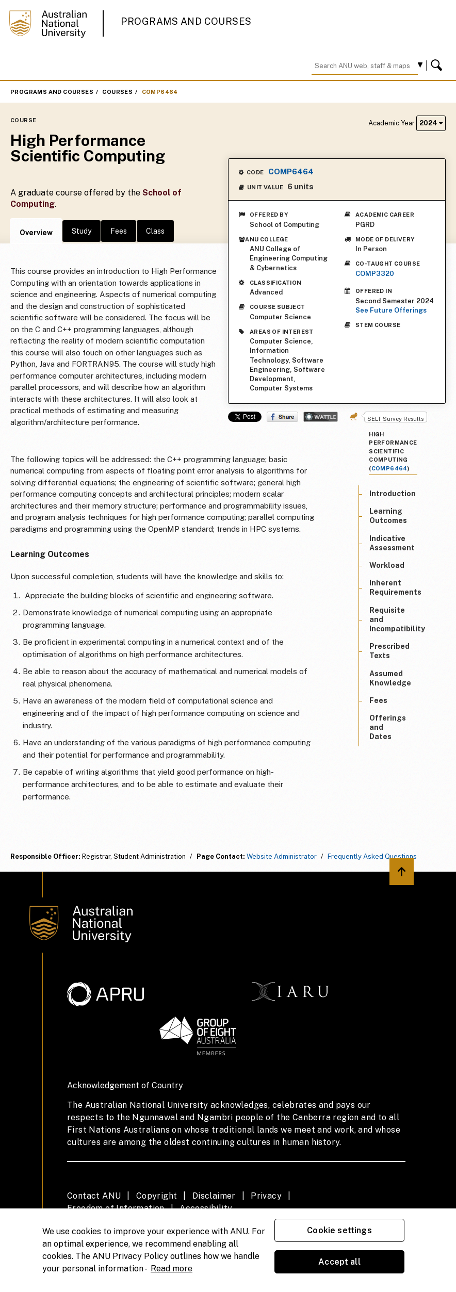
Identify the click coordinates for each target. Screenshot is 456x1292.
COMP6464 (160, 92)
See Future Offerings (391, 310)
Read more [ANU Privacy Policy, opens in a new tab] (171, 1268)
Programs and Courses (186, 21)
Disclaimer (214, 1196)
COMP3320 (374, 273)
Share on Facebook (282, 417)
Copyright (156, 1196)
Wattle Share (320, 417)
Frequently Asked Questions (372, 856)
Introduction (392, 493)
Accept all (339, 1262)
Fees (118, 231)
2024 (431, 123)
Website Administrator (282, 856)
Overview (36, 232)
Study (81, 231)
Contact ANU (94, 1196)
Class (155, 231)
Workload (386, 565)
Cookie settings (339, 1230)
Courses (117, 92)
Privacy (266, 1196)
